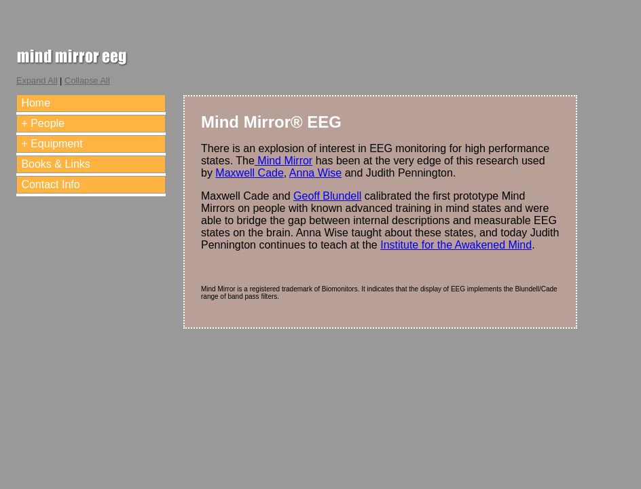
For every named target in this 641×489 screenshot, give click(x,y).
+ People (43, 123)
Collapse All (87, 80)
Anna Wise (315, 173)
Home (35, 103)
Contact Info (50, 184)
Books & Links (55, 164)
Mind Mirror (283, 160)
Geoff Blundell (327, 196)
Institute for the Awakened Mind (456, 245)
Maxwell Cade (249, 173)
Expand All (36, 80)
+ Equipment (51, 143)
